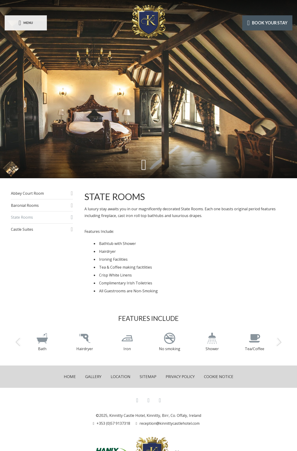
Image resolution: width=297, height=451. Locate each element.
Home (70, 376)
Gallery (93, 376)
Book (267, 22)
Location (120, 376)
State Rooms (22, 217)
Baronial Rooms (25, 205)
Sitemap (148, 376)
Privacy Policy (180, 376)
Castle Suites (22, 229)
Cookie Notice (218, 376)
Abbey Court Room (27, 193)
